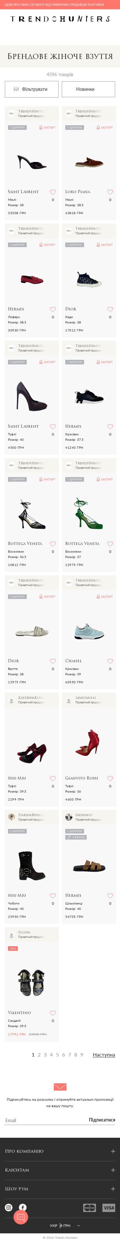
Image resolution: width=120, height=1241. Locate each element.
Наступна (104, 1054)
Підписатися (102, 1120)
